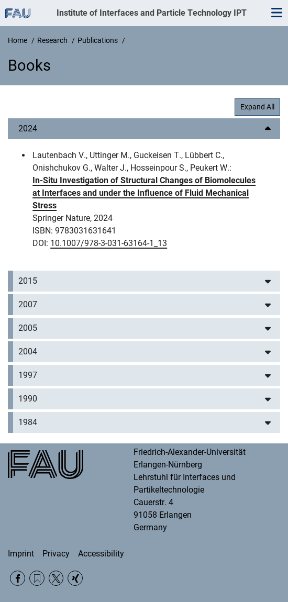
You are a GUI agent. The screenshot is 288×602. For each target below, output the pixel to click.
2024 (27, 128)
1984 (27, 422)
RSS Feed (37, 578)
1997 (27, 375)
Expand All (257, 107)
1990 (27, 399)
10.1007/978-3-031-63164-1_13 (108, 243)
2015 (27, 281)
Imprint (21, 554)
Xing (75, 578)
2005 (27, 328)
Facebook (17, 578)
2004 (27, 351)
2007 (27, 304)
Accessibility (101, 554)
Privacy (56, 554)
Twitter (56, 578)
